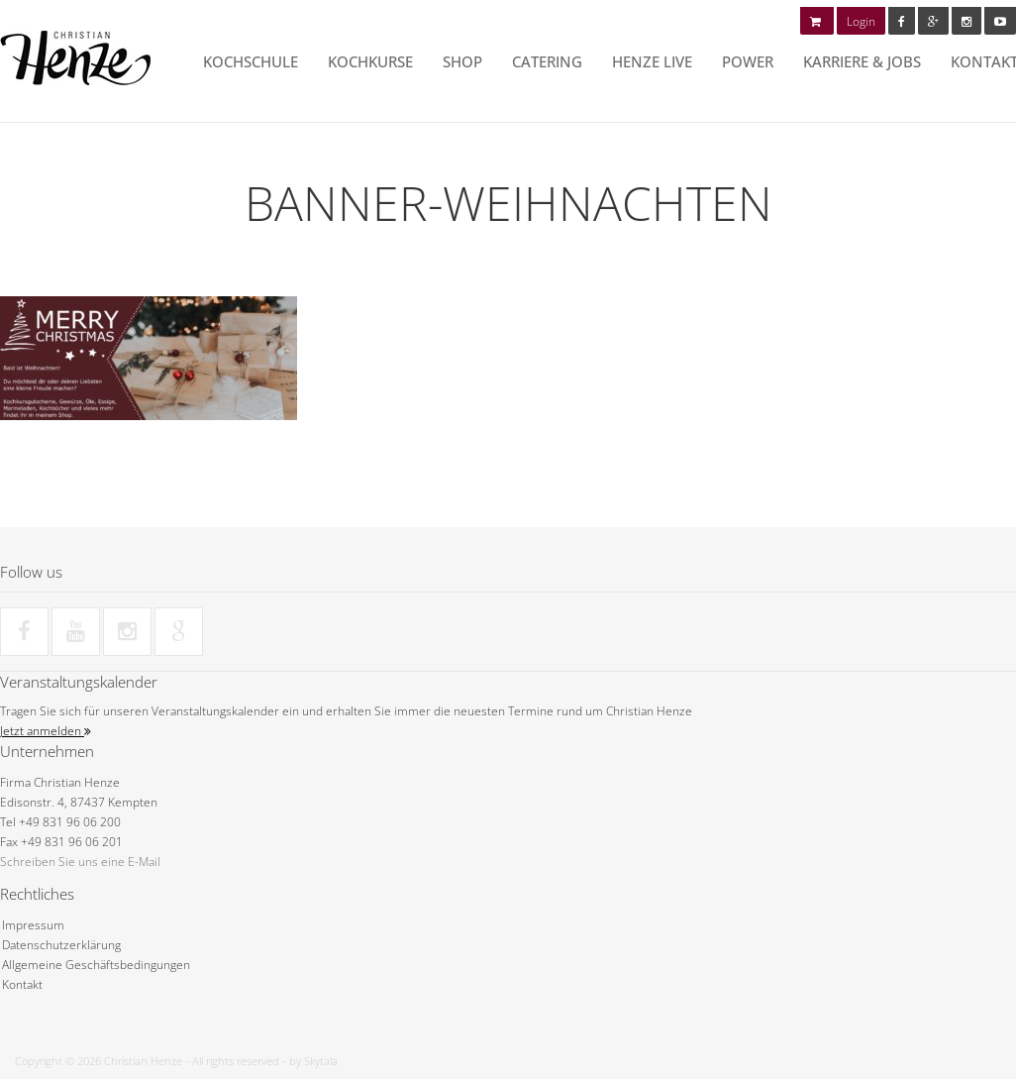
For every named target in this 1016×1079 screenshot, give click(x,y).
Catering (547, 61)
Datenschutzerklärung (61, 944)
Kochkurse (370, 61)
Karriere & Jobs (862, 61)
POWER (747, 61)
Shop (462, 61)
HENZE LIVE (652, 61)
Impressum (33, 925)
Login (861, 21)
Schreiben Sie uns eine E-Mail (80, 861)
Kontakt (22, 984)
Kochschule (250, 61)
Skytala (321, 1060)
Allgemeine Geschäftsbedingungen (96, 964)
